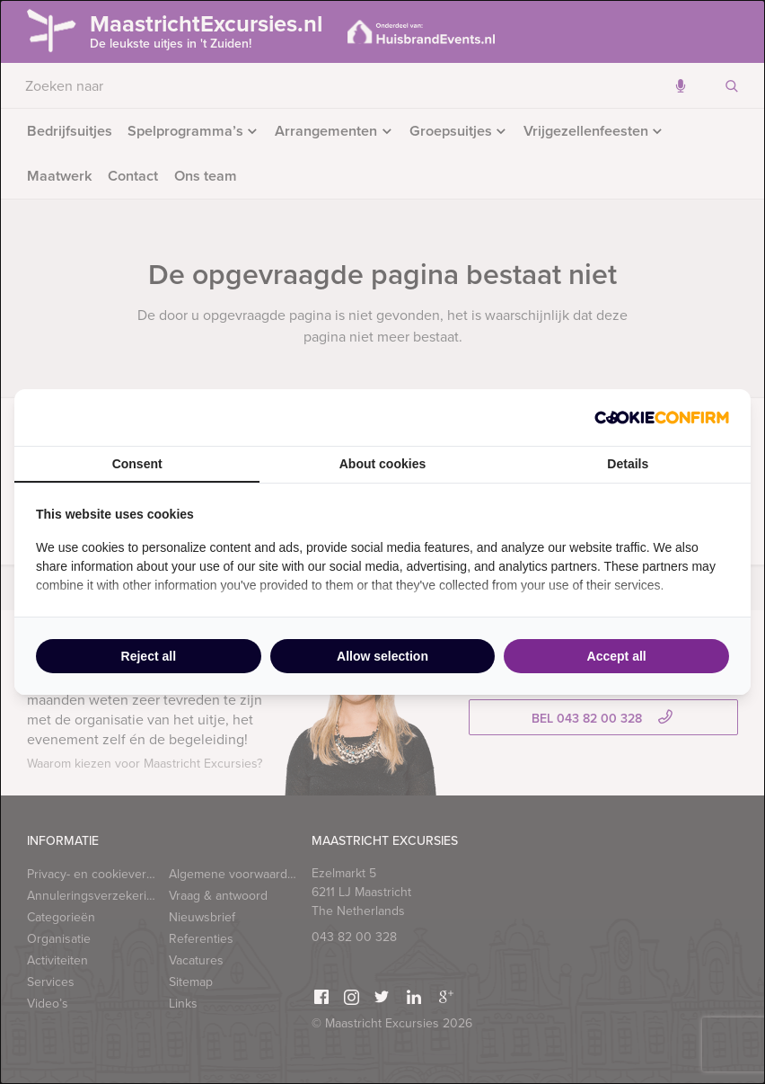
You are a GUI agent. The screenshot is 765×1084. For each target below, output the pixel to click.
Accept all (616, 656)
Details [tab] (627, 464)
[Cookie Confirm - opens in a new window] (661, 417)
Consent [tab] (137, 464)
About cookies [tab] (382, 464)
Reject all (148, 656)
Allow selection (382, 656)
